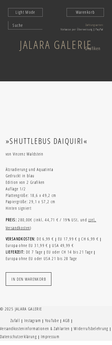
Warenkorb (85, 12)
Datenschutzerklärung (18, 336)
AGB (66, 320)
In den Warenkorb (28, 279)
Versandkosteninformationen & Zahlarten (35, 328)
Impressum (50, 336)
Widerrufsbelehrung (91, 328)
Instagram (32, 320)
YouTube (52, 320)
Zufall (15, 320)
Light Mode (25, 12)
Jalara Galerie (56, 44)
